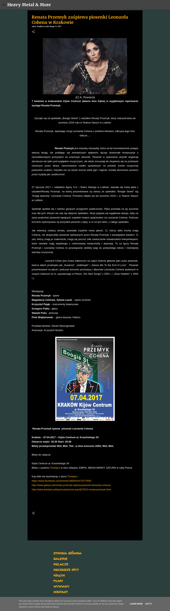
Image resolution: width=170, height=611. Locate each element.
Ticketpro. (72, 476)
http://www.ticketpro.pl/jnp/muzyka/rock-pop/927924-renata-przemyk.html (71, 489)
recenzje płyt (66, 569)
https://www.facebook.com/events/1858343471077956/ (61, 480)
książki (59, 575)
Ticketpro (55, 467)
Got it (148, 604)
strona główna (67, 553)
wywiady (61, 586)
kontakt (60, 591)
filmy (58, 580)
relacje (60, 564)
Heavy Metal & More (29, 4)
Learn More (136, 604)
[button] (33, 32)
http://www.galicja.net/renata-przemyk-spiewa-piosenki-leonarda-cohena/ (71, 485)
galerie (60, 558)
